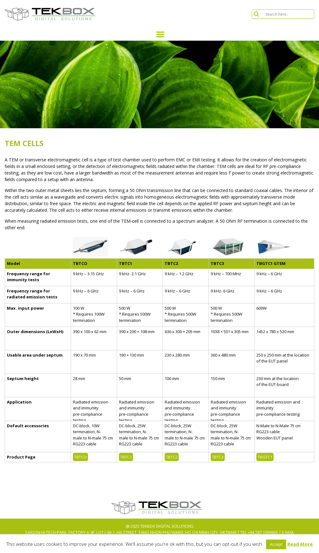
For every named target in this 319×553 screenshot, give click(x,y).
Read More (300, 544)
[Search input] (288, 14)
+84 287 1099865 (263, 532)
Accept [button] (276, 544)
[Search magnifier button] (256, 14)
